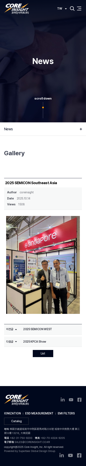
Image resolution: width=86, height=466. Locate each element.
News (9, 129)
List (43, 353)
